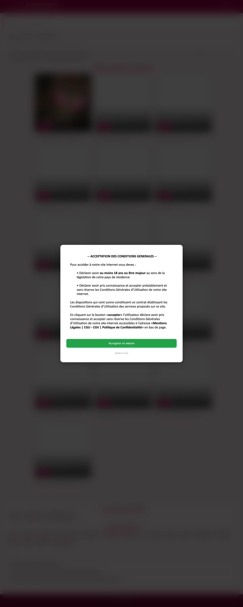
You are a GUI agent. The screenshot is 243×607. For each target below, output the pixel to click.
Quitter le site (121, 353)
